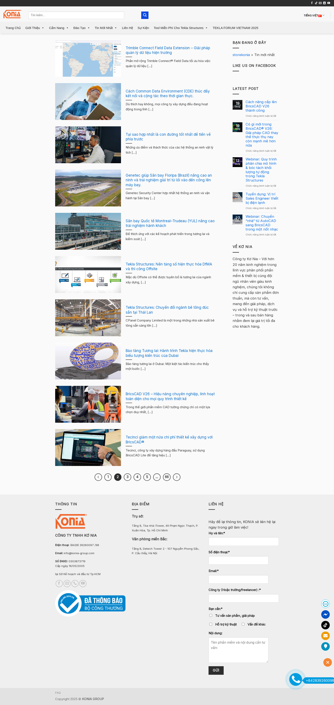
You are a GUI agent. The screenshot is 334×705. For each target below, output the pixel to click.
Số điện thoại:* (219, 552)
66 (167, 477)
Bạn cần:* (215, 609)
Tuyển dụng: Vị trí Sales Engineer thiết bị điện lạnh (262, 198)
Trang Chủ (13, 28)
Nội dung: (215, 633)
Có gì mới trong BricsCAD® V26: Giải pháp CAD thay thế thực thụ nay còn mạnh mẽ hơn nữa (262, 134)
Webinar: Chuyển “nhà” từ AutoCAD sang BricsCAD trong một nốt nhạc (262, 223)
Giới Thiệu (34, 28)
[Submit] (145, 15)
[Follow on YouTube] (328, 3)
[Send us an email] (320, 3)
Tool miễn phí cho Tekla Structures (181, 28)
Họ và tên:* (217, 533)
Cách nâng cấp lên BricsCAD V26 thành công (261, 106)
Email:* (214, 571)
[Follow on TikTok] (316, 3)
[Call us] (75, 583)
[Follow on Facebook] (312, 3)
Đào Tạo (81, 28)
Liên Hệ (127, 28)
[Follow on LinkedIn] (324, 3)
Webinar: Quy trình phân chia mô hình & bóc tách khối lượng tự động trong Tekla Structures (261, 169)
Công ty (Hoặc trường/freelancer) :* (235, 590)
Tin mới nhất (106, 28)
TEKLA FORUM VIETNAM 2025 (235, 28)
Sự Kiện (143, 28)
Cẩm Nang (59, 28)
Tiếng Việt (314, 15)
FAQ (58, 692)
